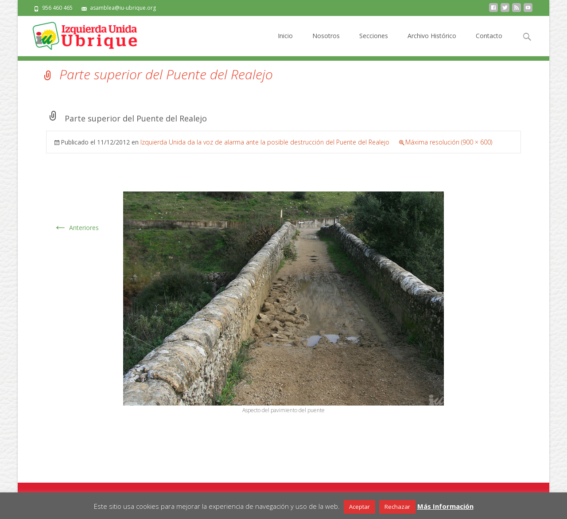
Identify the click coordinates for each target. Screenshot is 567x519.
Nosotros (326, 43)
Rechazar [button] (397, 507)
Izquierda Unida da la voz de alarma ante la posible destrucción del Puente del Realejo (264, 142)
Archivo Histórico (432, 43)
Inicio (285, 43)
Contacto (489, 43)
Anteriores (76, 227)
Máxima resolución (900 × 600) (448, 142)
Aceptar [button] (359, 507)
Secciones (373, 43)
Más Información (445, 506)
